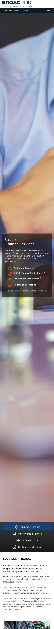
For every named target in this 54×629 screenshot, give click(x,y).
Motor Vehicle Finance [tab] (27, 533)
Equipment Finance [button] (25, 268)
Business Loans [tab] (27, 540)
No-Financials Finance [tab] (27, 547)
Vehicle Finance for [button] (29, 273)
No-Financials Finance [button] (26, 284)
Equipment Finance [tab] (27, 527)
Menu (48, 11)
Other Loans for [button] (28, 278)
